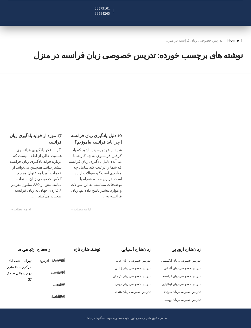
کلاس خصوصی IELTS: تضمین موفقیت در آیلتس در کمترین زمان (58, 272)
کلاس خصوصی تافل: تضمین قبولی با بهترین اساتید (59, 284)
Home (233, 40)
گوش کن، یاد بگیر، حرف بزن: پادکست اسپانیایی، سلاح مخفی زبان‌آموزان (58, 296)
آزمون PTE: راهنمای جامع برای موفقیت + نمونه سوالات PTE (58, 260)
